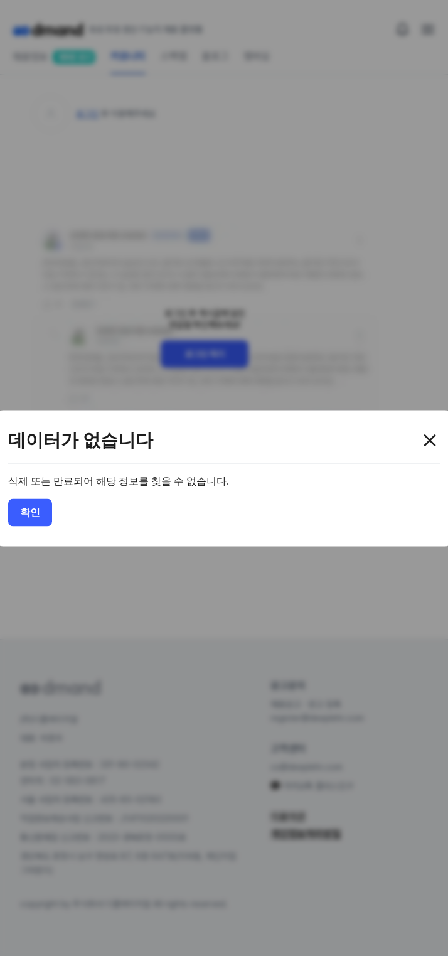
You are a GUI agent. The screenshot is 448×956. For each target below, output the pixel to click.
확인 (30, 512)
